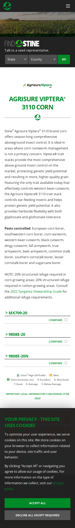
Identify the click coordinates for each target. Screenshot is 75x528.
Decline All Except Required (37, 515)
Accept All (37, 503)
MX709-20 (16, 313)
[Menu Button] (68, 6)
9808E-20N (16, 356)
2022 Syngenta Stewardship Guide (36, 291)
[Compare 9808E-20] (66, 341)
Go (64, 59)
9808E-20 (15, 334)
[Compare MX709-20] (66, 320)
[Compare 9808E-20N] (66, 363)
